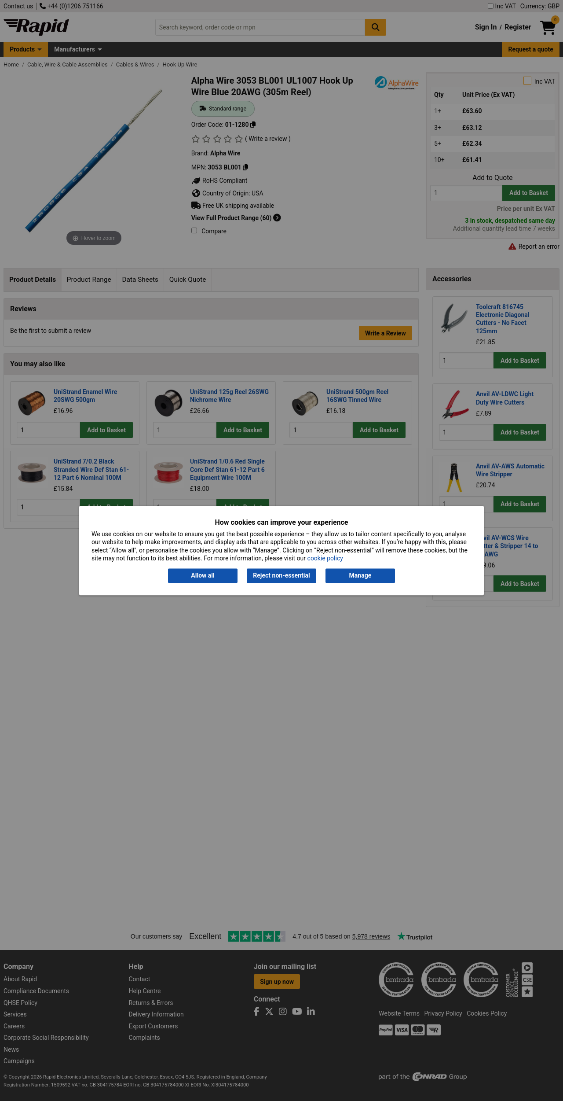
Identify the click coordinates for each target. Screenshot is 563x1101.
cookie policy (325, 558)
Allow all (202, 575)
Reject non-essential (281, 575)
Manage (360, 575)
